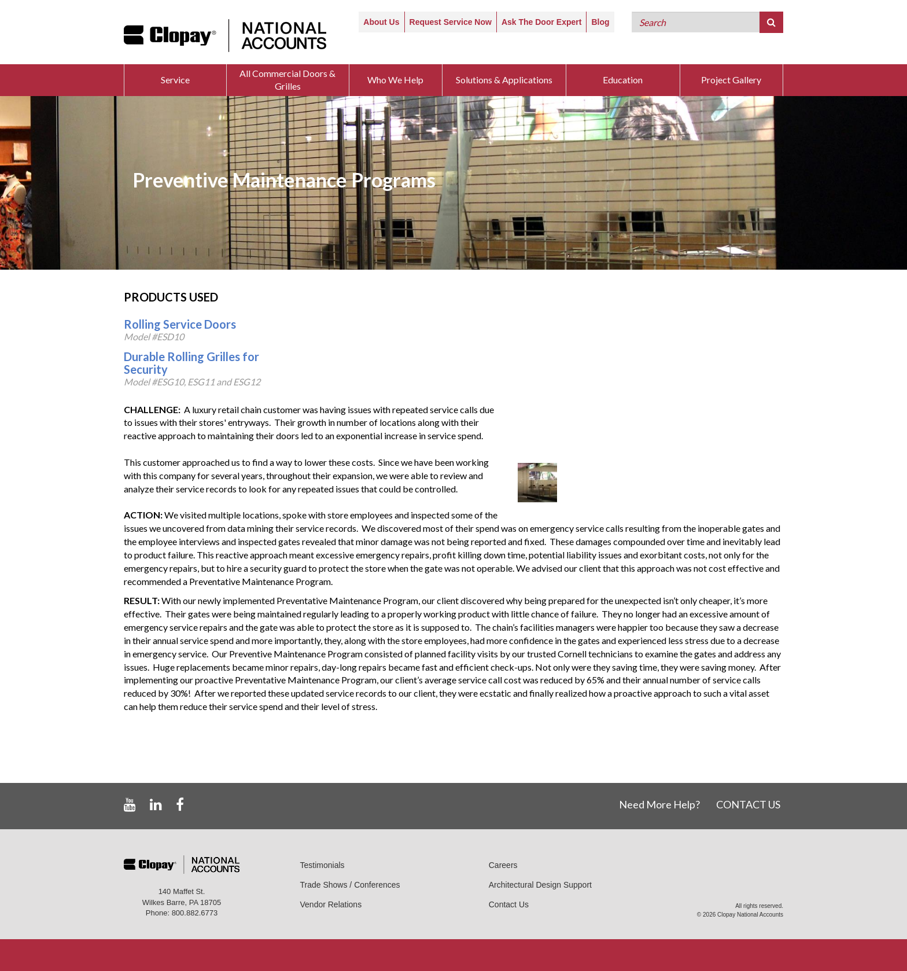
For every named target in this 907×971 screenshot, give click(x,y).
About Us (381, 22)
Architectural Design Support (540, 884)
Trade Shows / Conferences (350, 884)
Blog (600, 22)
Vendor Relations (331, 904)
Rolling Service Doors (180, 324)
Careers (503, 865)
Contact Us (509, 904)
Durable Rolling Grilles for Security (191, 363)
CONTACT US (748, 804)
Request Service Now (451, 22)
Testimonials (322, 865)
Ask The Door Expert (541, 22)
